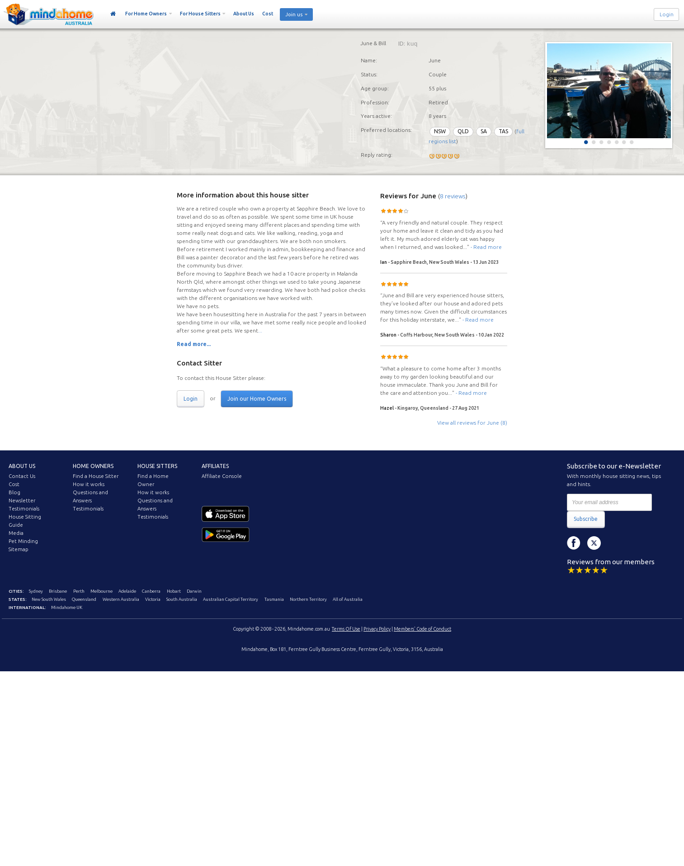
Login (667, 14)
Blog (14, 492)
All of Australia (348, 599)
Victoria (152, 599)
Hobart (174, 591)
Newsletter (22, 500)
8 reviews (453, 196)
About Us (243, 13)
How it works (88, 484)
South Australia (181, 599)
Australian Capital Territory (230, 599)
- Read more (486, 247)
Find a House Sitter (95, 476)
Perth (79, 591)
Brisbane (58, 591)
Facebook (573, 543)
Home (113, 14)
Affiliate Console (222, 476)
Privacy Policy (377, 629)
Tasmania (274, 599)
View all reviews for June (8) (472, 423)
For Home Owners (146, 13)
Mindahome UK (66, 607)
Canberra (151, 591)
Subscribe (586, 519)
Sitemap (18, 549)
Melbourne (101, 591)
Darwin (194, 591)
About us (22, 466)
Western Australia (121, 599)
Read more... (194, 344)
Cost (267, 13)
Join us (293, 14)
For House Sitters (200, 13)
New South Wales (49, 599)
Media (16, 533)
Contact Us (22, 476)
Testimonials (24, 508)
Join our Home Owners (256, 399)
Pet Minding (23, 541)
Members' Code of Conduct (422, 629)
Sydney (36, 591)
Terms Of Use (346, 629)
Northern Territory (308, 599)
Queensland (84, 599)
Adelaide (127, 591)
